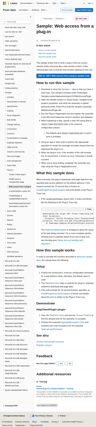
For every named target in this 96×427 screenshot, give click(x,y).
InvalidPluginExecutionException (50, 190)
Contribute (45, 422)
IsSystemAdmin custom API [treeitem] (19, 191)
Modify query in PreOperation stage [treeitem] (16, 180)
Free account (67, 10)
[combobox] (17, 22)
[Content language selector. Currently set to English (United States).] (14, 416)
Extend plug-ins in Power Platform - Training (54, 389)
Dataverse (60, 19)
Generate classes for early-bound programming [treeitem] (18, 65)
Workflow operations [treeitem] (15, 256)
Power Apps (47, 19)
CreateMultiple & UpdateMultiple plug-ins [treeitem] (18, 197)
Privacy (55, 422)
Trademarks (19, 425)
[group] (67, 218)
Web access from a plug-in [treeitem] (20, 187)
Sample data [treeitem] (10, 83)
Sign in (90, 3)
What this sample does (47, 53)
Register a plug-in (44, 345)
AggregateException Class (72, 322)
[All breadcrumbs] (38, 19)
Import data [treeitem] (9, 79)
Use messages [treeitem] (11, 46)
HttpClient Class (52, 283)
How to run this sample (47, 50)
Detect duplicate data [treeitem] (13, 59)
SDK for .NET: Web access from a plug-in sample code (64, 76)
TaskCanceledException (55, 230)
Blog (34, 422)
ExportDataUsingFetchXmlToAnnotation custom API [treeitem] (20, 204)
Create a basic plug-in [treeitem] (17, 174)
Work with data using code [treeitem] (15, 27)
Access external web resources (50, 342)
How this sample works (47, 57)
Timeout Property (83, 315)
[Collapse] (30, 16)
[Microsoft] (4, 3)
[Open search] (84, 3)
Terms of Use (7, 425)
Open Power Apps (84, 10)
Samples (65, 89)
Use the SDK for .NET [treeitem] (13, 32)
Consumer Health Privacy (72, 422)
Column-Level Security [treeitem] (16, 152)
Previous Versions (22, 422)
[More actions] (92, 19)
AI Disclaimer (7, 422)
